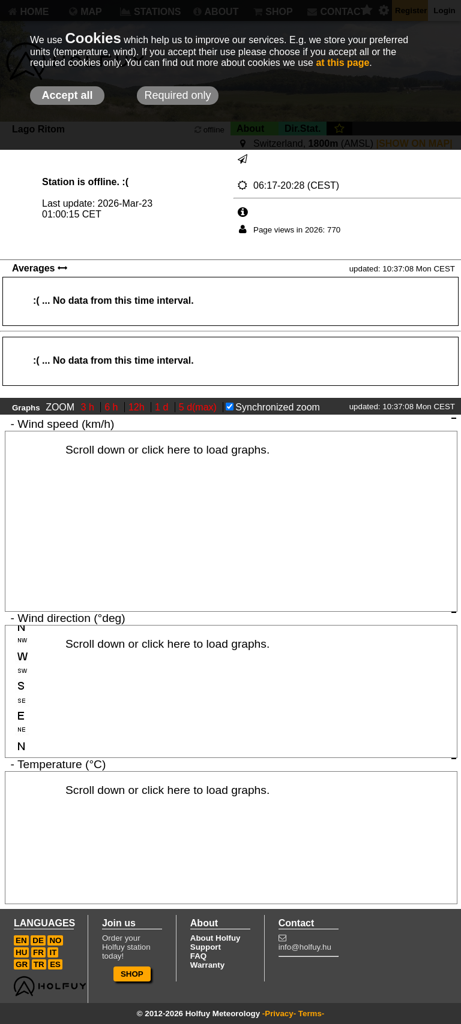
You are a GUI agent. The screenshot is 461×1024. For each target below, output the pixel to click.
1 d (163, 407)
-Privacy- (279, 1013)
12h (137, 407)
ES (55, 964)
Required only (177, 95)
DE (38, 940)
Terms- (311, 1013)
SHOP (132, 973)
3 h (89, 407)
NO (55, 940)
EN (21, 940)
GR (22, 964)
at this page (342, 63)
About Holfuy (215, 938)
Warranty (207, 964)
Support (205, 947)
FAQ (198, 955)
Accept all (66, 95)
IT (52, 952)
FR (38, 952)
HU (21, 952)
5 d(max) (199, 407)
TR (39, 964)
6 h (112, 407)
